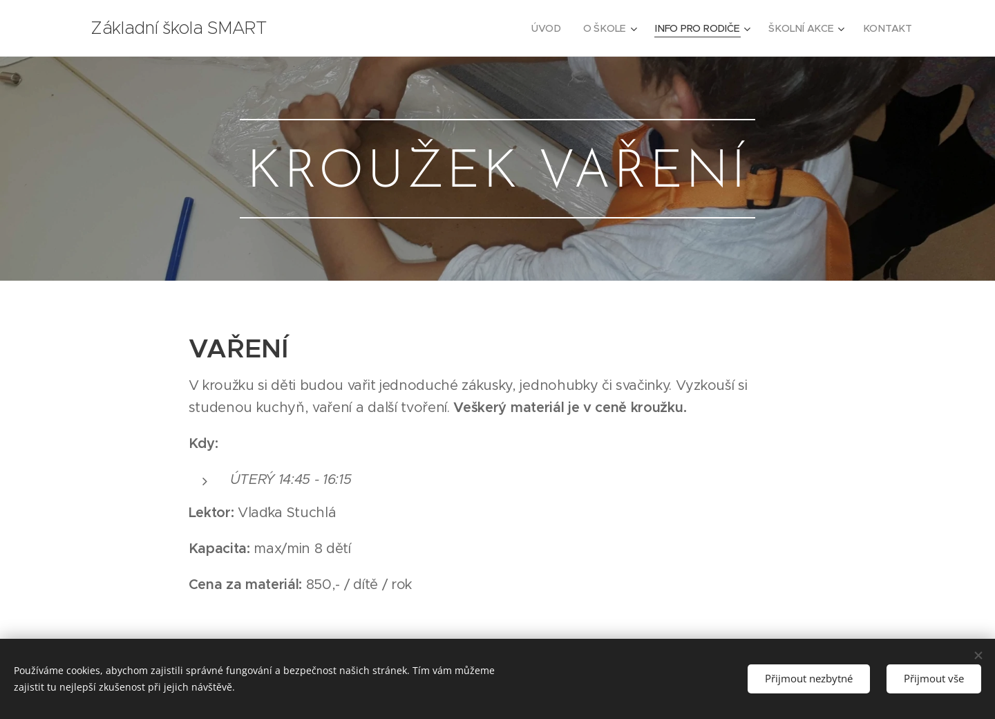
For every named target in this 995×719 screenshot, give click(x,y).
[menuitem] (551, 28)
